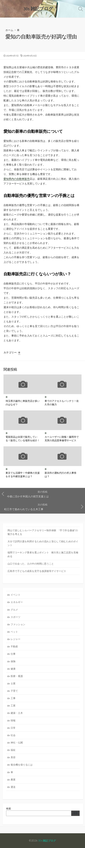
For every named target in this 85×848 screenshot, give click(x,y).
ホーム (9, 30)
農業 (13, 779)
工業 (13, 705)
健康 (13, 668)
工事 (13, 698)
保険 (13, 661)
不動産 (14, 646)
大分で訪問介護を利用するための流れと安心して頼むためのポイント (42, 543)
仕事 (13, 653)
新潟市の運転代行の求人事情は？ (60, 474)
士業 (13, 683)
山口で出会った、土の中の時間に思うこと (30, 563)
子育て (14, 690)
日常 (13, 727)
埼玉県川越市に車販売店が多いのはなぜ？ (23, 402)
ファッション (18, 624)
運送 (13, 787)
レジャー (15, 639)
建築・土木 (17, 713)
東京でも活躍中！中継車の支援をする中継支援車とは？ (23, 474)
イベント (15, 594)
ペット (14, 631)
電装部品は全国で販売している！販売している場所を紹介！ (23, 438)
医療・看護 (17, 676)
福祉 (13, 750)
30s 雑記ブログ (47, 840)
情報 (13, 720)
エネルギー (17, 602)
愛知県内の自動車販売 (16, 178)
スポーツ (15, 617)
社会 (13, 735)
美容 (13, 757)
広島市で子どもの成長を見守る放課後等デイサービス (36, 571)
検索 (8, 808)
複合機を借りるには (22, 764)
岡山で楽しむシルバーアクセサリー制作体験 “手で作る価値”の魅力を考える (42, 532)
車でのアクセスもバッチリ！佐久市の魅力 (62, 402)
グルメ (14, 609)
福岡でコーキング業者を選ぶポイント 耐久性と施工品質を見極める (42, 554)
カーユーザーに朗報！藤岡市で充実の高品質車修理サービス (62, 438)
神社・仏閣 (17, 742)
